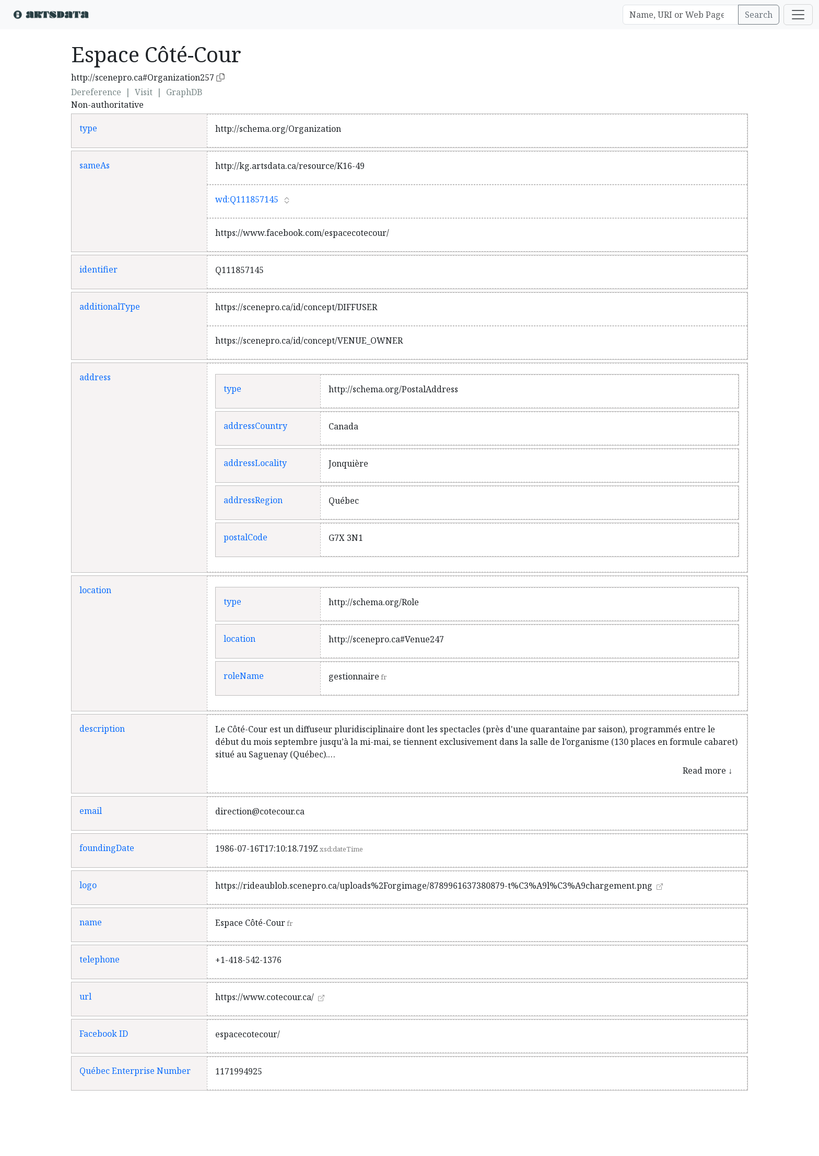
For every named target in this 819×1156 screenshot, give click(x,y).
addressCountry (255, 426)
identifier (98, 269)
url (85, 996)
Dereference (96, 92)
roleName (244, 676)
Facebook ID (103, 1033)
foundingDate (106, 848)
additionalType (109, 306)
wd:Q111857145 (246, 199)
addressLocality (255, 463)
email (90, 811)
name (90, 922)
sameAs (94, 165)
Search (759, 14)
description (102, 728)
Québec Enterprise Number (135, 1070)
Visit (144, 92)
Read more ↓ (707, 770)
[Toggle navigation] (798, 14)
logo (88, 885)
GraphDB (184, 92)
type (88, 128)
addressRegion (253, 500)
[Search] (681, 15)
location (95, 590)
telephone (99, 959)
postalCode (245, 537)
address (95, 377)
